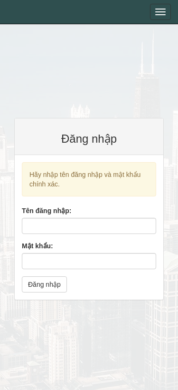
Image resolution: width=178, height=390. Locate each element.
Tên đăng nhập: (46, 210)
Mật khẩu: (37, 246)
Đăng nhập (44, 284)
